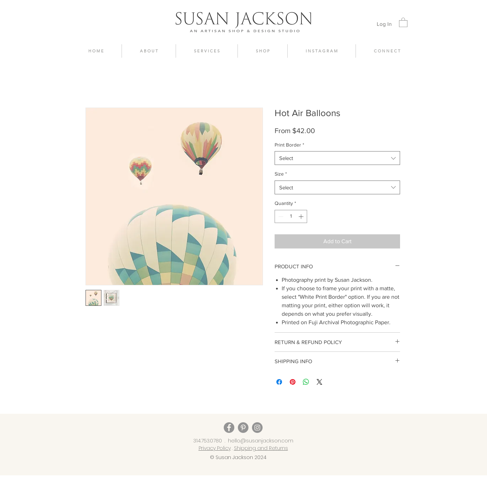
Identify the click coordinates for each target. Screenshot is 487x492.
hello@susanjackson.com (260, 440)
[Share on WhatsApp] (306, 382)
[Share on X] (319, 382)
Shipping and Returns (261, 448)
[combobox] (337, 158)
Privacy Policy (215, 448)
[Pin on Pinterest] (292, 382)
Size (281, 174)
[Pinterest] (243, 427)
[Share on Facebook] (279, 382)
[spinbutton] (290, 216)
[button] (403, 22)
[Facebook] (229, 427)
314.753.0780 (207, 440)
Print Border (289, 145)
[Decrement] (280, 216)
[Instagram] (257, 427)
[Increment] (301, 216)
